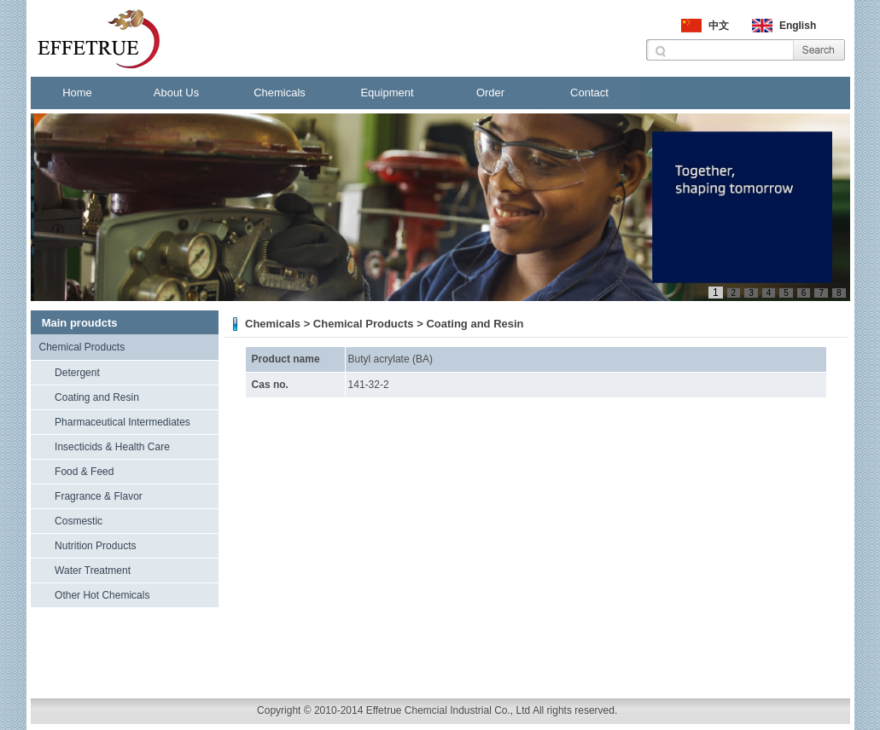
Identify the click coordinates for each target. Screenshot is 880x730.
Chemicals (280, 92)
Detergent (77, 373)
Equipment (386, 92)
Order (490, 92)
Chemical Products (82, 347)
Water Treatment (93, 570)
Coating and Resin (97, 397)
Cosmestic (78, 521)
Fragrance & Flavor (99, 496)
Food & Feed (84, 472)
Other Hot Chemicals (102, 595)
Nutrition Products (95, 546)
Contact (589, 92)
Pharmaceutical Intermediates (122, 422)
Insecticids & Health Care (112, 447)
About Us (176, 92)
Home (77, 92)
